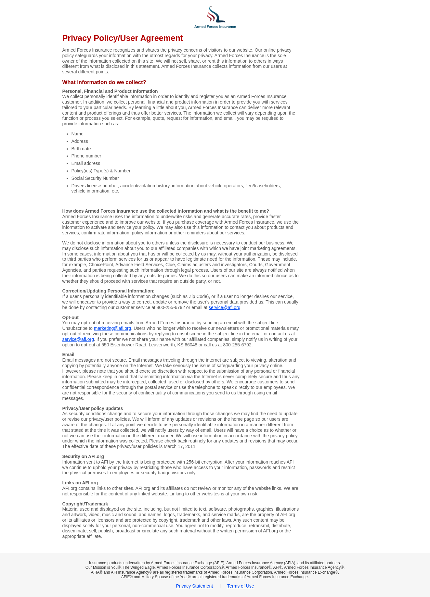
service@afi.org (224, 307)
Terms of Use (240, 586)
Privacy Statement (194, 586)
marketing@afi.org (112, 328)
